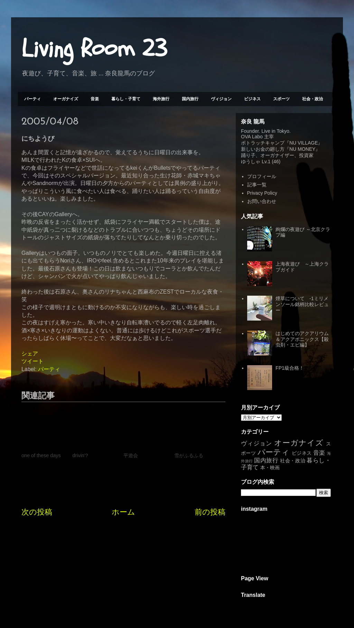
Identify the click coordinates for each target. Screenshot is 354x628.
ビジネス (252, 98)
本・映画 (270, 467)
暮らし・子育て (125, 98)
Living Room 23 (94, 48)
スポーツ (281, 98)
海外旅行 (161, 98)
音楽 (95, 98)
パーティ (32, 98)
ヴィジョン (221, 98)
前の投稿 (210, 512)
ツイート (32, 361)
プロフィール (261, 176)
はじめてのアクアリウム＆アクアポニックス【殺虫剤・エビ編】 (302, 339)
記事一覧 (257, 184)
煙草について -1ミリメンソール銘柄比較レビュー (302, 304)
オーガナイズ (65, 98)
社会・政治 (312, 98)
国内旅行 (190, 98)
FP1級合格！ (290, 368)
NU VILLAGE (303, 143)
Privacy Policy (262, 193)
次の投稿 (36, 512)
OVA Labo (252, 136)
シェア (29, 354)
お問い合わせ (261, 201)
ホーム (123, 512)
